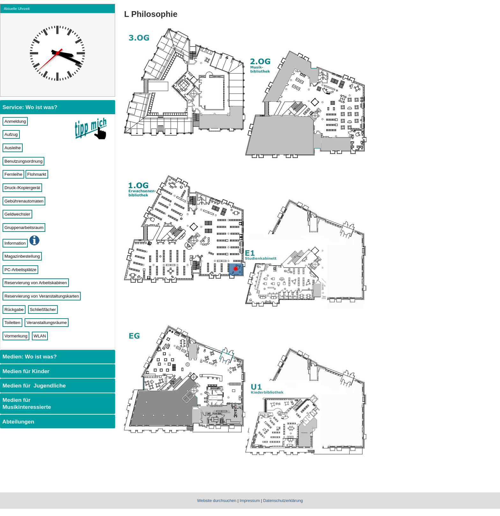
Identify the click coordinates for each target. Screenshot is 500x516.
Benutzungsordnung (23, 161)
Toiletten (12, 322)
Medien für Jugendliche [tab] (33, 385)
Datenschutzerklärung (283, 500)
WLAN (40, 336)
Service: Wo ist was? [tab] (29, 107)
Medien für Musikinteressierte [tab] (26, 403)
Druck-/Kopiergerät (22, 187)
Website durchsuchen (216, 500)
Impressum (250, 500)
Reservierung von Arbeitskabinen (35, 282)
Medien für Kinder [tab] (25, 371)
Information (15, 243)
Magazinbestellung (22, 256)
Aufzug (11, 134)
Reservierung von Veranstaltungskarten (41, 296)
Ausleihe (12, 147)
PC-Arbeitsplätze (20, 269)
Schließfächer (43, 309)
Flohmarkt (36, 174)
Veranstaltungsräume (46, 322)
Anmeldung (15, 121)
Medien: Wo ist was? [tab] (29, 356)
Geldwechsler (17, 214)
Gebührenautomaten (23, 201)
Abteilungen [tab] (17, 421)
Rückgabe (14, 309)
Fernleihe (13, 174)
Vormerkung (15, 336)
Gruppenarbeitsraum (23, 227)
